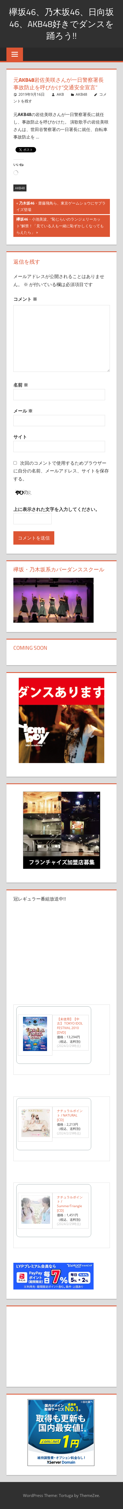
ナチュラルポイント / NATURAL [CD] (70, 1115)
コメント (25, 299)
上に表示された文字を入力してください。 (56, 509)
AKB (60, 94)
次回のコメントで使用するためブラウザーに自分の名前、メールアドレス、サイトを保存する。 (61, 471)
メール (23, 411)
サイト (20, 437)
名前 (20, 385)
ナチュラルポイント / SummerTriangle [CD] (70, 1204)
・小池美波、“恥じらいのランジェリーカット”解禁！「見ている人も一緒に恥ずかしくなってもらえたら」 (60, 226)
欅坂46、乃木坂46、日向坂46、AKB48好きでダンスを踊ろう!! (61, 23)
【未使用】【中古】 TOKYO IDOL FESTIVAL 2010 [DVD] (70, 1026)
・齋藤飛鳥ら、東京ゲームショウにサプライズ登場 (61, 207)
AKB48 (81, 94)
